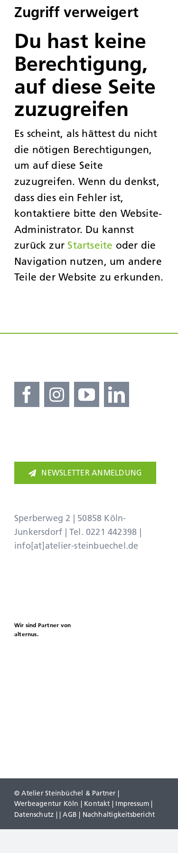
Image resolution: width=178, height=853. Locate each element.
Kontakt (97, 803)
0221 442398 (111, 531)
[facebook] (26, 394)
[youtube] (86, 394)
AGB (70, 814)
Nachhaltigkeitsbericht (119, 814)
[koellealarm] (128, 659)
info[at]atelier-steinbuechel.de (76, 545)
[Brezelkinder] (50, 724)
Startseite (89, 245)
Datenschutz (34, 814)
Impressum (132, 803)
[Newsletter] (85, 473)
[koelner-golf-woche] (128, 716)
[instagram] (56, 394)
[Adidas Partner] (128, 614)
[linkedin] (116, 394)
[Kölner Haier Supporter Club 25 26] (39, 662)
